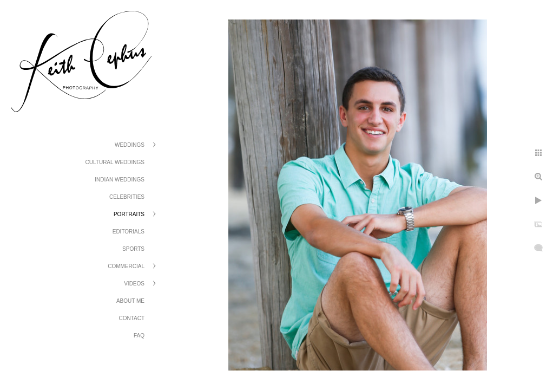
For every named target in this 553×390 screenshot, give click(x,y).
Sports (133, 249)
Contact (131, 318)
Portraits (129, 214)
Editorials (128, 232)
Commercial (126, 266)
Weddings (129, 145)
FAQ (139, 336)
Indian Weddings (119, 180)
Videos (134, 284)
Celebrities (126, 197)
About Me (130, 301)
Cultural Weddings (114, 162)
